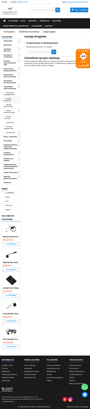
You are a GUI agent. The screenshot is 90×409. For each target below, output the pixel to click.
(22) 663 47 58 (22, 2)
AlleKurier (10, 391)
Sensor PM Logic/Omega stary (11, 262)
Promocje (44, 21)
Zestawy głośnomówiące (10, 177)
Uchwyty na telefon (8, 160)
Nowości (32, 21)
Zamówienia (74, 368)
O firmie (5, 368)
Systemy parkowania (9, 154)
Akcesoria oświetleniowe (9, 94)
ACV (7, 201)
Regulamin (6, 371)
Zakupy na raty (30, 377)
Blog (23, 21)
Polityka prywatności (9, 374)
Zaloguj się (71, 2)
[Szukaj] (45, 10)
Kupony (72, 380)
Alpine (7, 210)
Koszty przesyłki (30, 374)
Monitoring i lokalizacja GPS (10, 70)
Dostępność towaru (31, 371)
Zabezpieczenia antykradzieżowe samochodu (11, 166)
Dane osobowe (75, 365)
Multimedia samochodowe (10, 76)
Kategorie (13, 21)
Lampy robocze (7, 117)
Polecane (56, 21)
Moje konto (6, 380)
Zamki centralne (10, 172)
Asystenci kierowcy (7, 50)
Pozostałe (8, 141)
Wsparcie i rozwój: (77, 407)
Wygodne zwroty (53, 368)
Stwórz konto (83, 2)
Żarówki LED (10, 132)
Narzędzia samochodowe (10, 82)
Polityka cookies (8, 377)
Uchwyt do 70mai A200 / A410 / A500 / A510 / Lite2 (11, 288)
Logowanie (37, 26)
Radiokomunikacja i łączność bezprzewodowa (11, 147)
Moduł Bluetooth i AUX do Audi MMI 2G (11, 237)
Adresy (72, 377)
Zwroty (49, 374)
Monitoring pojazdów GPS (16, 26)
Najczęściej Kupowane (8, 217)
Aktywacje (8, 41)
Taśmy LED (10, 122)
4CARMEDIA (9, 193)
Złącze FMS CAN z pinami (11, 314)
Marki (5, 188)
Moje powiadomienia (77, 383)
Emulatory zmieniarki (8, 56)
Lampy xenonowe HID (9, 111)
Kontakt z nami (7, 365)
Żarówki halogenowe (8, 127)
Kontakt (4, 2)
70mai (7, 197)
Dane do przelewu (54, 365)
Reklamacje (51, 371)
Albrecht (8, 205)
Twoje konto (76, 359)
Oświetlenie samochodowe (10, 88)
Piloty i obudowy (10, 137)
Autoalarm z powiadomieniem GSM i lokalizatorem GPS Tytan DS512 (11, 339)
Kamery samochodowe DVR (10, 63)
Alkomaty (8, 45)
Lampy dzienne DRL (8, 106)
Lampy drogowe (7, 100)
